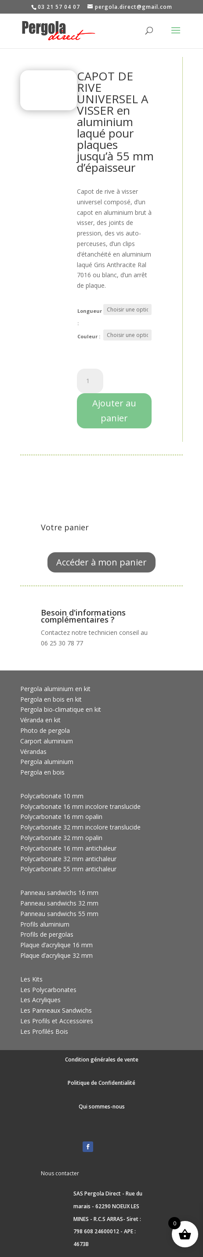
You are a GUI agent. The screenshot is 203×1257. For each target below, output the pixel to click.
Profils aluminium (44, 924)
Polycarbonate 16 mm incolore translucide (80, 806)
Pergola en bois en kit (51, 699)
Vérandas (33, 751)
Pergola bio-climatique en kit (60, 709)
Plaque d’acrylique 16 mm (56, 945)
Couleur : (88, 336)
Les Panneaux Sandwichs (56, 1010)
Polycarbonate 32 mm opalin (61, 837)
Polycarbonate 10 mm (51, 796)
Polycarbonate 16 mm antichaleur (68, 848)
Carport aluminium (46, 741)
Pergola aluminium (46, 761)
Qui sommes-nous (102, 1106)
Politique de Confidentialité (101, 1083)
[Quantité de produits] (90, 381)
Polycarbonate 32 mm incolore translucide (80, 827)
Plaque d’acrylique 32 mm (56, 955)
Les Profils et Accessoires (56, 1021)
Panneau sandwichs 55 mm (59, 913)
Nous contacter (60, 1173)
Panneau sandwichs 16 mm (59, 892)
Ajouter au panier (114, 410)
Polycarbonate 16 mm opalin (61, 816)
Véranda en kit (40, 720)
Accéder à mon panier (101, 562)
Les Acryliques (40, 1000)
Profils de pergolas (46, 934)
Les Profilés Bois (44, 1031)
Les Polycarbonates (48, 989)
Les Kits (31, 979)
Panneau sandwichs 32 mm (59, 903)
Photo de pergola (45, 730)
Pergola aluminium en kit (55, 689)
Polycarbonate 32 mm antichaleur (68, 859)
